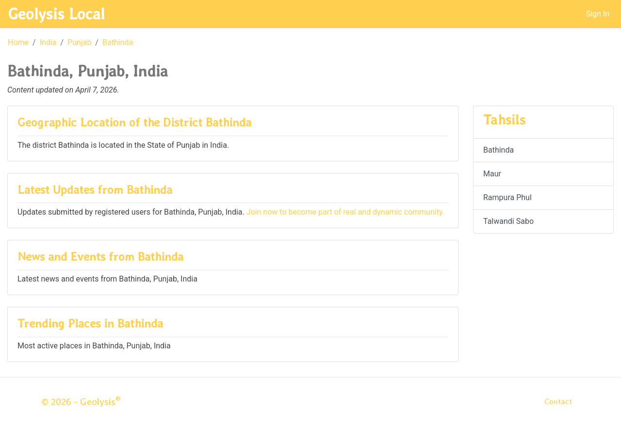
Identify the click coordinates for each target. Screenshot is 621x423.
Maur (492, 173)
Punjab (79, 42)
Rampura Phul (507, 197)
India (48, 42)
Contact (558, 401)
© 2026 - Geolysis (81, 401)
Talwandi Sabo (508, 221)
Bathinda (117, 42)
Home (18, 42)
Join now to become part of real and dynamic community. (345, 212)
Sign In (597, 13)
